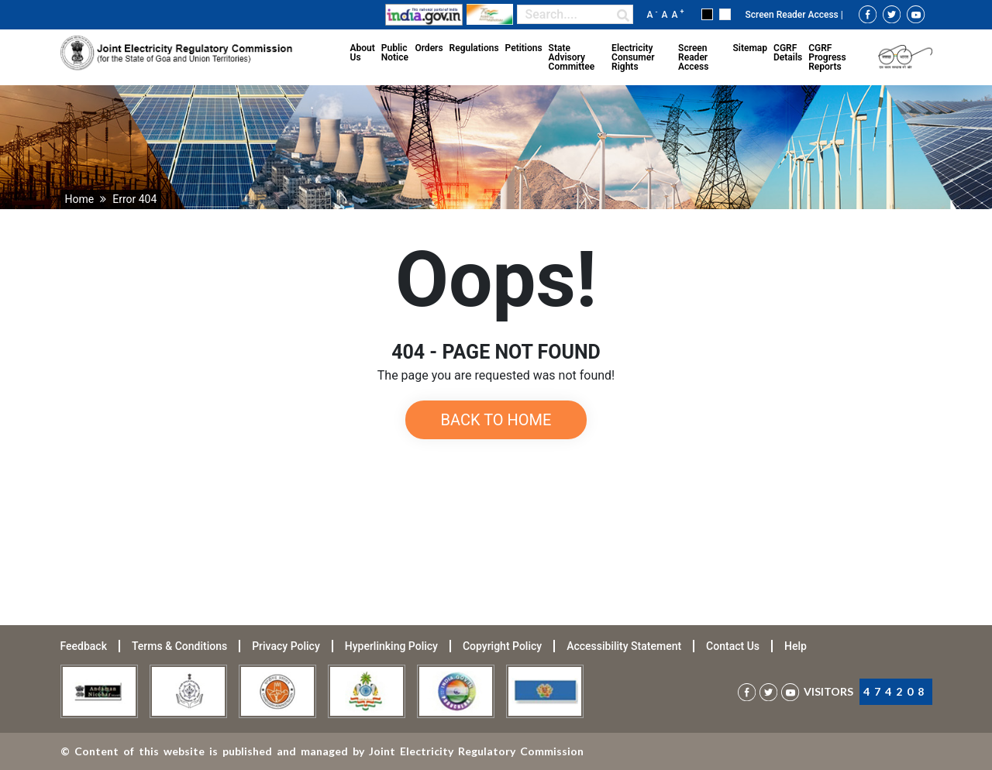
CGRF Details (787, 53)
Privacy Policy (286, 646)
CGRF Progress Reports (827, 57)
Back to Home (496, 420)
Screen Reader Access (693, 57)
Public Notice (394, 53)
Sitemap (749, 48)
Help (795, 646)
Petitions (523, 48)
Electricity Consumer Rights (632, 57)
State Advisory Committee (572, 57)
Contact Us (733, 646)
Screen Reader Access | (793, 14)
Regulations (474, 48)
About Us (362, 53)
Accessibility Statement (624, 646)
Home (80, 199)
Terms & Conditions (179, 646)
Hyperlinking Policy (391, 646)
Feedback (83, 646)
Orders (429, 48)
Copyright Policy (502, 646)
